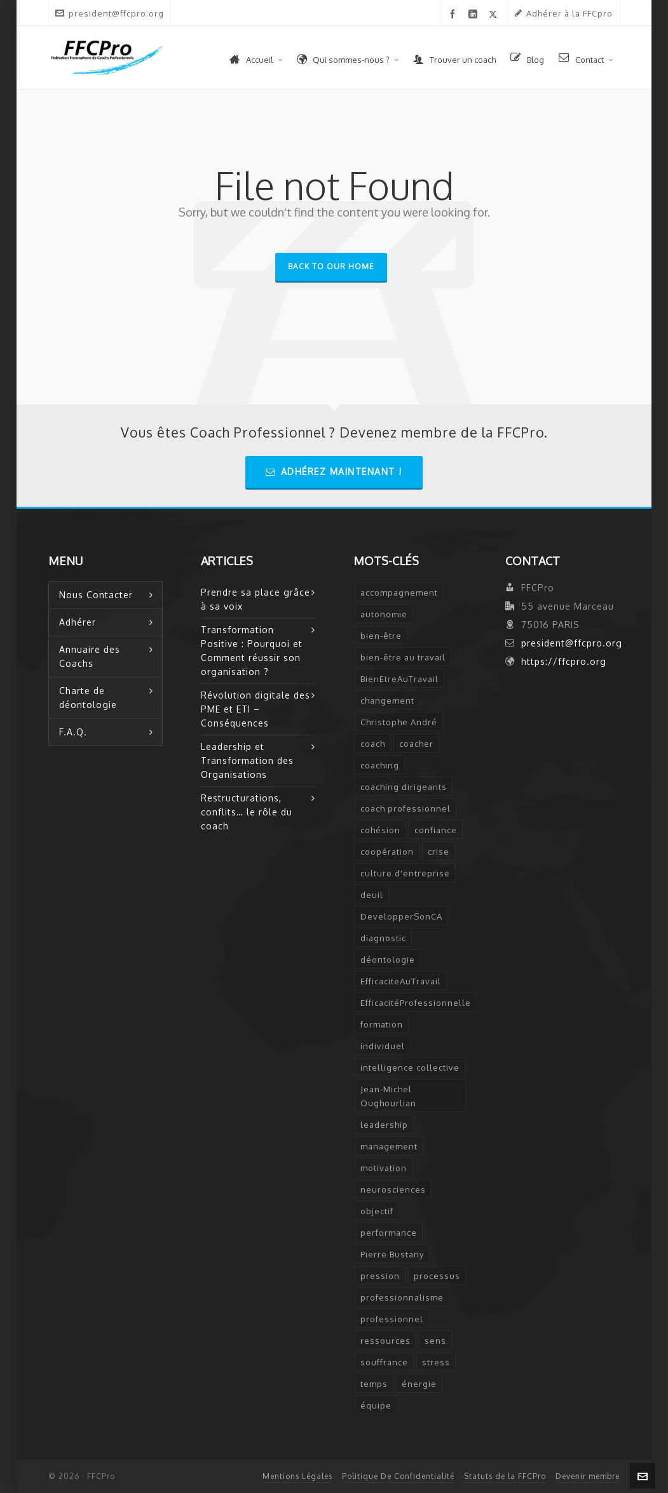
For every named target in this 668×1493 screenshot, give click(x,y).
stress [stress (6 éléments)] (436, 1362)
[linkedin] (475, 14)
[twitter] (495, 14)
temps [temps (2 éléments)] (374, 1384)
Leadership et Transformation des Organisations (247, 760)
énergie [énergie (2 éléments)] (419, 1384)
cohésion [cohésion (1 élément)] (380, 830)
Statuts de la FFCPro (505, 1476)
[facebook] (454, 14)
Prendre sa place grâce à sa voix (255, 599)
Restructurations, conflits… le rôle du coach (246, 812)
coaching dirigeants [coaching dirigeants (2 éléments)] (403, 787)
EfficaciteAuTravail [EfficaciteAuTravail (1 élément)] (400, 981)
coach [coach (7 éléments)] (372, 744)
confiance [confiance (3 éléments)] (435, 830)
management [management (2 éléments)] (389, 1146)
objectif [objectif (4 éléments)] (376, 1211)
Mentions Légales (297, 1476)
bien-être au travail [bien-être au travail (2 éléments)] (403, 657)
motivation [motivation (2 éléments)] (383, 1168)
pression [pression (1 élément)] (380, 1276)
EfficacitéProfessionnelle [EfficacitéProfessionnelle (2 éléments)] (415, 1003)
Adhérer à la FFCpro (564, 13)
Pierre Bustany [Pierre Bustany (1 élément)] (392, 1254)
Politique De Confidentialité (398, 1476)
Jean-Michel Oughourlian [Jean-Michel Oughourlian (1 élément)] (388, 1096)
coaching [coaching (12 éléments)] (379, 765)
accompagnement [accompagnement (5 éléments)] (399, 592)
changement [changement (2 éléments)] (387, 700)
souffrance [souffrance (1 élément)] (384, 1362)
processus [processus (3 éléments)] (437, 1276)
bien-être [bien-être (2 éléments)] (381, 636)
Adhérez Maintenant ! (334, 471)
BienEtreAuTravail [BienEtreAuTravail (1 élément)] (399, 679)
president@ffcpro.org (109, 13)
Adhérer (77, 622)
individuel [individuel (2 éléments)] (382, 1046)
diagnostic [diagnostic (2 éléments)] (383, 938)
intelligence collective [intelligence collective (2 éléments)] (410, 1067)
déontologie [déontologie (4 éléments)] (387, 959)
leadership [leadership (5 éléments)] (384, 1125)
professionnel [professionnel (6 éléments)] (391, 1319)
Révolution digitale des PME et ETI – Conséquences (255, 709)
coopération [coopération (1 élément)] (387, 852)
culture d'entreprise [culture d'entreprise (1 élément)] (405, 873)
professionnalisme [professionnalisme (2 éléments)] (402, 1297)
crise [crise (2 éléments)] (438, 852)
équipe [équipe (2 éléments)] (376, 1405)
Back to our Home (331, 266)
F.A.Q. (73, 731)
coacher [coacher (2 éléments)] (416, 744)
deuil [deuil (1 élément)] (371, 895)
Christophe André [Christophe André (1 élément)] (398, 722)
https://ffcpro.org (563, 661)
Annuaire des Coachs (89, 656)
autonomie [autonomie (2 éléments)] (383, 614)
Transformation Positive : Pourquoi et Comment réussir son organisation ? (252, 650)
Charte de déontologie (88, 697)
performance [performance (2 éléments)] (388, 1233)
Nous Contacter (96, 594)
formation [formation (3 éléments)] (381, 1024)
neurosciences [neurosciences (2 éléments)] (393, 1189)
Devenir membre (588, 1476)
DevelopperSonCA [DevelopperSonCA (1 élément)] (401, 916)
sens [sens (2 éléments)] (435, 1341)
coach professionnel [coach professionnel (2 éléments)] (405, 808)
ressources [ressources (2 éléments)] (385, 1341)
